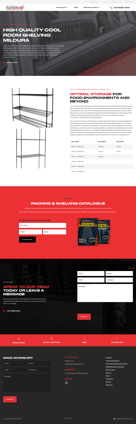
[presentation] (91, 308)
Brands (105, 2)
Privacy (66, 418)
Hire (76, 7)
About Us (116, 2)
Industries (94, 2)
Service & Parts (92, 7)
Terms (70, 418)
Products (62, 7)
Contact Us (129, 2)
